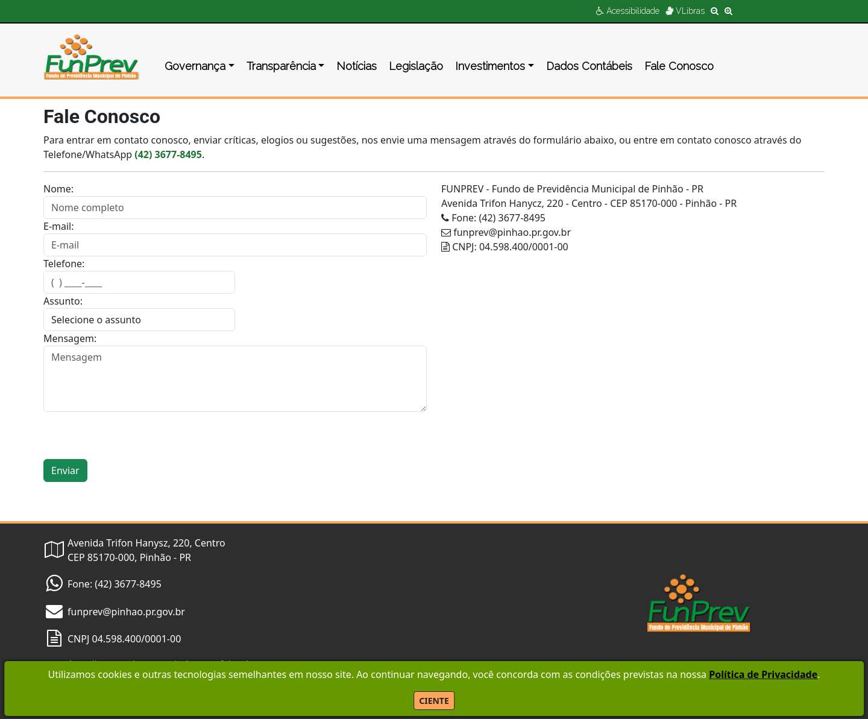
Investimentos (490, 66)
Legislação (416, 66)
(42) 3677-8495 (168, 154)
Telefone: (63, 263)
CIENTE (434, 700)
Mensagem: (69, 338)
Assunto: (63, 301)
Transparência (281, 66)
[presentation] (135, 435)
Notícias (356, 66)
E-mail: (58, 226)
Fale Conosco (679, 66)
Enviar (65, 470)
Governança (195, 66)
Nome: (58, 188)
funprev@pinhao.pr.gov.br (126, 611)
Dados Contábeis (589, 66)
